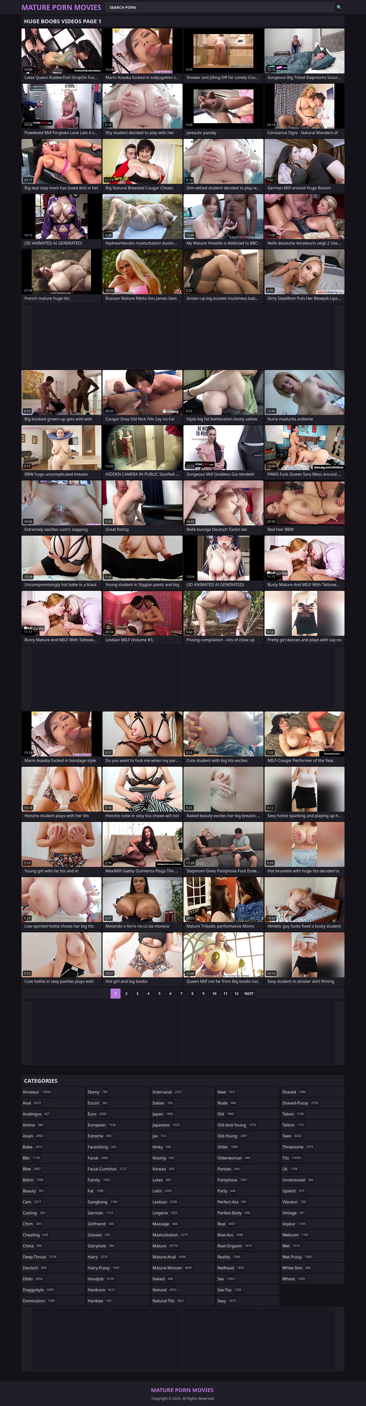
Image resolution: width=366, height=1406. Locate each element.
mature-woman (172, 1268)
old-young (233, 1136)
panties (229, 1169)
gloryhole (102, 1246)
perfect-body (234, 1213)
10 (214, 993)
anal (32, 1103)
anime (33, 1125)
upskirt (293, 1191)
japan (163, 1114)
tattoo (293, 1125)
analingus (37, 1114)
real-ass (231, 1235)
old (226, 1114)
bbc (32, 1158)
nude (227, 1103)
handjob (101, 1279)
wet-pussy (297, 1257)
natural (165, 1290)
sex (227, 1279)
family (99, 1180)
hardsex (100, 1301)
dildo (33, 1279)
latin (162, 1191)
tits (292, 1158)
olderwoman (235, 1158)
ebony (98, 1092)
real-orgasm (235, 1246)
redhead (231, 1268)
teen (292, 1136)
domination (39, 1301)
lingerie (165, 1213)
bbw (32, 1169)
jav (159, 1136)
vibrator (294, 1202)
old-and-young (237, 1125)
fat (96, 1191)
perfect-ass (233, 1202)
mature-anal (169, 1257)
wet (291, 1246)
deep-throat (40, 1257)
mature (165, 1246)
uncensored (298, 1180)
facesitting (103, 1147)
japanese (166, 1125)
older (228, 1147)
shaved (294, 1092)
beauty (34, 1191)
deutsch (35, 1268)
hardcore (102, 1290)
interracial (167, 1092)
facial (99, 1158)
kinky (162, 1147)
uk (290, 1169)
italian (163, 1103)
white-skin (297, 1268)
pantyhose (233, 1180)
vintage (294, 1213)
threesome (298, 1147)
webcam (296, 1235)
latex (162, 1180)
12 (236, 993)
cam (32, 1202)
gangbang (103, 1202)
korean (164, 1169)
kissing (163, 1158)
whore (294, 1279)
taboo (293, 1114)
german (101, 1213)
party (227, 1191)
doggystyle (39, 1290)
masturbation (170, 1235)
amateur (37, 1092)
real (227, 1224)
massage (165, 1224)
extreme (100, 1136)
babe (33, 1147)
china (33, 1246)
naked (163, 1279)
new (227, 1092)
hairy (98, 1257)
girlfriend (101, 1224)
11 (226, 993)
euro (98, 1114)
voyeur (294, 1224)
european (102, 1125)
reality (229, 1257)
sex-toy (230, 1290)
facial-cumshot (108, 1169)
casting (34, 1213)
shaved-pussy (300, 1103)
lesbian (165, 1202)
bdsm (34, 1180)
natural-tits (169, 1301)
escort (98, 1103)
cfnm (32, 1224)
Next (249, 993)
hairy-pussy (104, 1268)
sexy (227, 1301)
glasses (100, 1235)
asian (33, 1136)
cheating (36, 1235)
